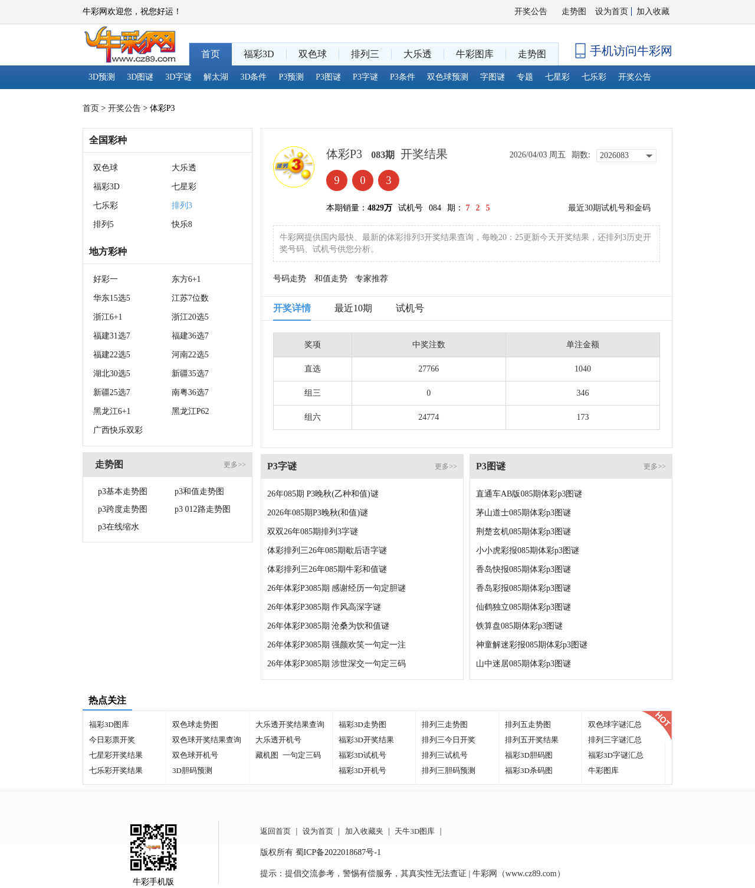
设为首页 (611, 11)
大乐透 (184, 167)
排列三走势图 (445, 724)
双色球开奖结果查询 (206, 739)
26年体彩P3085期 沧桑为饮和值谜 (328, 625)
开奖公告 (530, 11)
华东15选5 (111, 298)
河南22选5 (190, 354)
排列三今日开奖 (448, 739)
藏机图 (266, 755)
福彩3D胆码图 (529, 755)
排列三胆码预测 (448, 770)
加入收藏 (652, 11)
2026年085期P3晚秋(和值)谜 (317, 512)
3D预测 (101, 77)
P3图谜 (328, 77)
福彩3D (106, 186)
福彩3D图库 (109, 724)
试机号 (410, 308)
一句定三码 (302, 755)
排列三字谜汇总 (615, 739)
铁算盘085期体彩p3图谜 (519, 625)
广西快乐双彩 (118, 430)
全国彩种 (108, 140)
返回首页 (275, 831)
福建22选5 (111, 354)
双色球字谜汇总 (615, 724)
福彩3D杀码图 (529, 770)
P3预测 (291, 77)
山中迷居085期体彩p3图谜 (523, 663)
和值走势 (330, 278)
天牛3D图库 (415, 831)
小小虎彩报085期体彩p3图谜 (527, 550)
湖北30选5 (111, 373)
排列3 (182, 205)
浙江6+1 (108, 317)
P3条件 (402, 77)
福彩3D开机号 (362, 770)
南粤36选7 (190, 392)
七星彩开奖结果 (116, 755)
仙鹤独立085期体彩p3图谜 (523, 607)
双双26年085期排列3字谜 (312, 531)
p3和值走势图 (199, 491)
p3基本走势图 (122, 491)
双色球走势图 (195, 724)
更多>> (235, 465)
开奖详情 (292, 308)
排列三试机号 (445, 755)
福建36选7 (190, 335)
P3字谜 (365, 77)
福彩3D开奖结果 (366, 739)
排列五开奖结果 (532, 739)
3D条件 (253, 77)
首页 (91, 108)
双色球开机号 (195, 755)
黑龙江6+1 (112, 411)
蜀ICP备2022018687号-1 (338, 852)
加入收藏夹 (364, 831)
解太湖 (215, 77)
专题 (525, 77)
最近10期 (353, 308)
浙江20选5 (190, 317)
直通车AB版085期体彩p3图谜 (529, 493)
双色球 (105, 167)
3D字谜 (178, 77)
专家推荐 (371, 278)
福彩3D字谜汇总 (616, 755)
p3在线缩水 (118, 526)
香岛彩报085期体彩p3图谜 (523, 588)
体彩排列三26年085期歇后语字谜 (327, 550)
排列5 (103, 224)
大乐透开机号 (278, 739)
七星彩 (557, 77)
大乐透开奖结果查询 (289, 724)
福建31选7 (111, 335)
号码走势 (289, 278)
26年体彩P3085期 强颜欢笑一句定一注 (336, 644)
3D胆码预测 (192, 770)
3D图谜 (140, 77)
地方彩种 (108, 251)
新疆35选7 (190, 373)
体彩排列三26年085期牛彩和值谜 (327, 569)
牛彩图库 (603, 770)
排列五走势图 (528, 724)
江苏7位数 (190, 298)
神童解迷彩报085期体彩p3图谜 (531, 644)
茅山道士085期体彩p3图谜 (523, 512)
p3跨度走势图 (122, 509)
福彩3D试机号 (362, 755)
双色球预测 (447, 77)
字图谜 (492, 77)
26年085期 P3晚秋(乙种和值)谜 (323, 493)
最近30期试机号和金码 (609, 207)
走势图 (574, 11)
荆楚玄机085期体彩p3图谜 (523, 531)
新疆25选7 (111, 392)
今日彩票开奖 (112, 739)
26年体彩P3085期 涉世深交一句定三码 (336, 663)
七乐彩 (594, 77)
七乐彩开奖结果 (116, 770)
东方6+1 (186, 279)
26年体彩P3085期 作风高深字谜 (324, 607)
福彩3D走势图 (362, 724)
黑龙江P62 (190, 411)
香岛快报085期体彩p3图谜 (523, 569)
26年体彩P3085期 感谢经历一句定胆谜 (336, 588)
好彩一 (105, 279)
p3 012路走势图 (203, 509)
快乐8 (182, 224)
